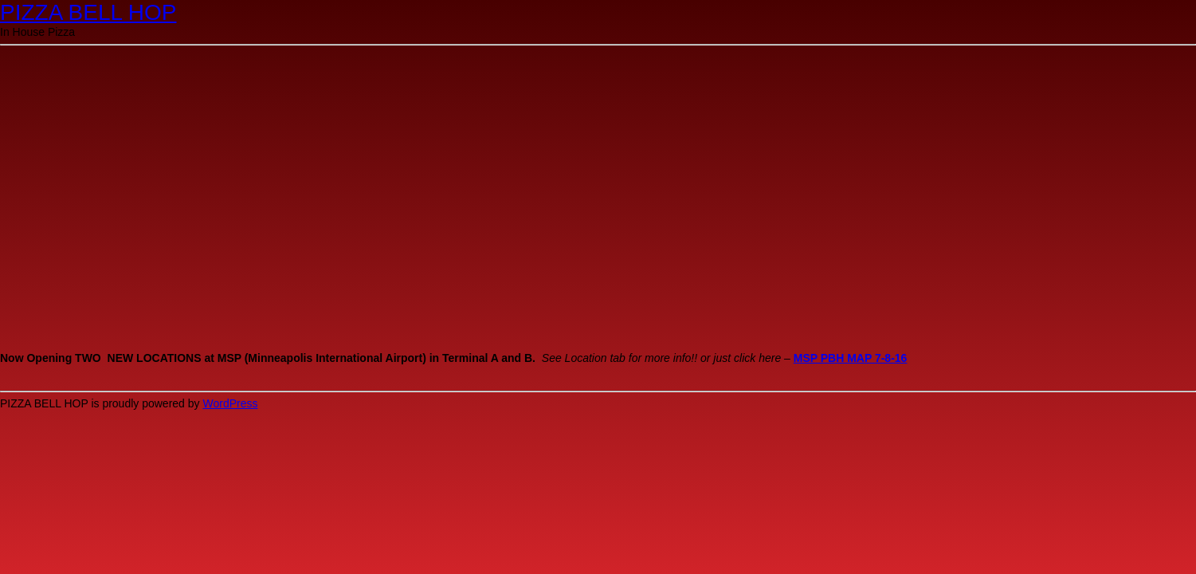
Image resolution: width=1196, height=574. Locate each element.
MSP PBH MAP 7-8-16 (851, 358)
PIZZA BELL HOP (88, 12)
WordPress (229, 403)
